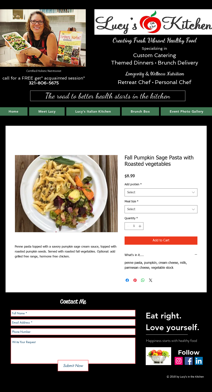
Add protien (133, 184)
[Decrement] (127, 226)
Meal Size (132, 201)
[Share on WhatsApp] (142, 280)
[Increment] (140, 226)
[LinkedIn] (199, 361)
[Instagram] (179, 361)
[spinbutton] (134, 226)
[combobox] (161, 192)
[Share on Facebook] (127, 280)
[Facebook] (189, 361)
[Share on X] (150, 280)
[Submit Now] (73, 365)
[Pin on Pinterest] (135, 280)
